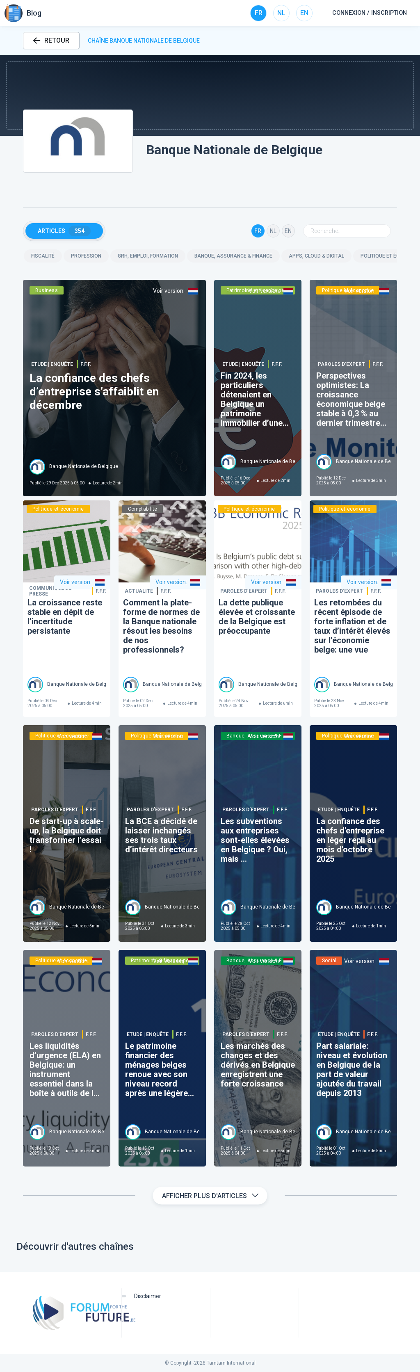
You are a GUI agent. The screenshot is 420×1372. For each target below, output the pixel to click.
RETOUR (51, 40)
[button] (210, 95)
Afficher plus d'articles (210, 1196)
